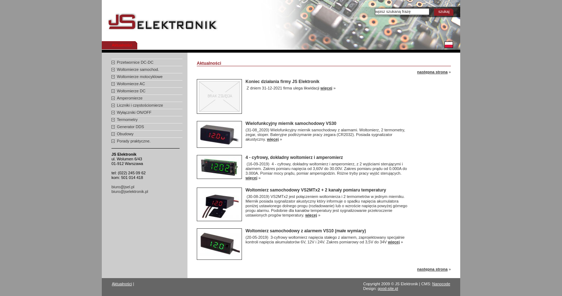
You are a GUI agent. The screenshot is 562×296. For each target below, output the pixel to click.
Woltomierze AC (131, 84)
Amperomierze (130, 98)
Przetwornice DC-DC (135, 62)
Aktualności (122, 45)
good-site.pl (388, 288)
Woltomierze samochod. (138, 69)
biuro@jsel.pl (122, 187)
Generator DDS (130, 127)
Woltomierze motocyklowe (140, 76)
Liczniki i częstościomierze (140, 105)
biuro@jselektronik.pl (129, 191)
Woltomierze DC (131, 91)
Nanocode (441, 284)
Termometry (127, 119)
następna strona (432, 72)
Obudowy (125, 134)
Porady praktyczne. (134, 141)
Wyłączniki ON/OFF (134, 112)
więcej (326, 88)
